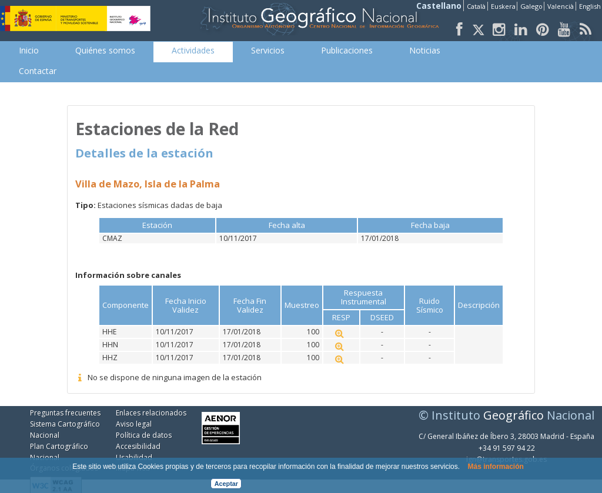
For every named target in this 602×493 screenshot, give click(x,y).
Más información (495, 466)
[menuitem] (29, 50)
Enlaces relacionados (151, 413)
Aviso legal (134, 424)
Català (476, 6)
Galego (531, 6)
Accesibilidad (138, 446)
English (590, 6)
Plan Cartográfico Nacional (59, 451)
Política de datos (144, 435)
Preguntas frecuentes (65, 413)
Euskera (503, 6)
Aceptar (226, 483)
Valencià (560, 6)
